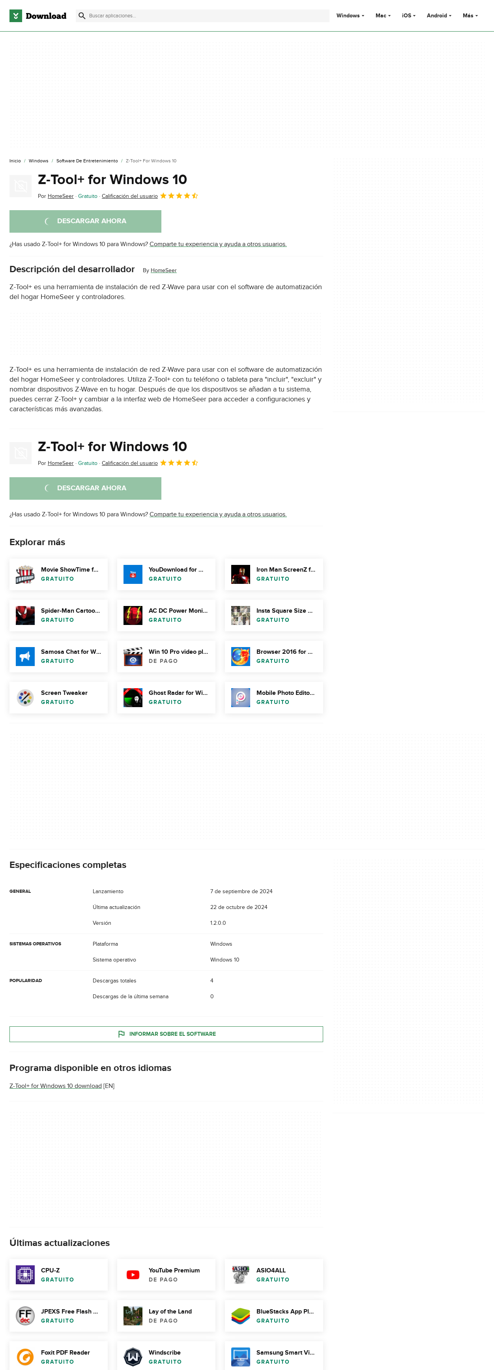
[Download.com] (37, 15)
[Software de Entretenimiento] (87, 161)
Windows (348, 16)
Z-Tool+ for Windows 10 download (55, 1086)
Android (437, 16)
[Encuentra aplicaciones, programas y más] (202, 15)
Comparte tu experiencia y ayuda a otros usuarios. (218, 244)
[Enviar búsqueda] (82, 15)
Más (471, 15)
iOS (406, 16)
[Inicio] (15, 161)
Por (56, 196)
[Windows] (39, 161)
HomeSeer (164, 270)
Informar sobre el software (166, 1034)
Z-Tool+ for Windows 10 (112, 179)
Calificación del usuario (150, 195)
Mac (381, 16)
